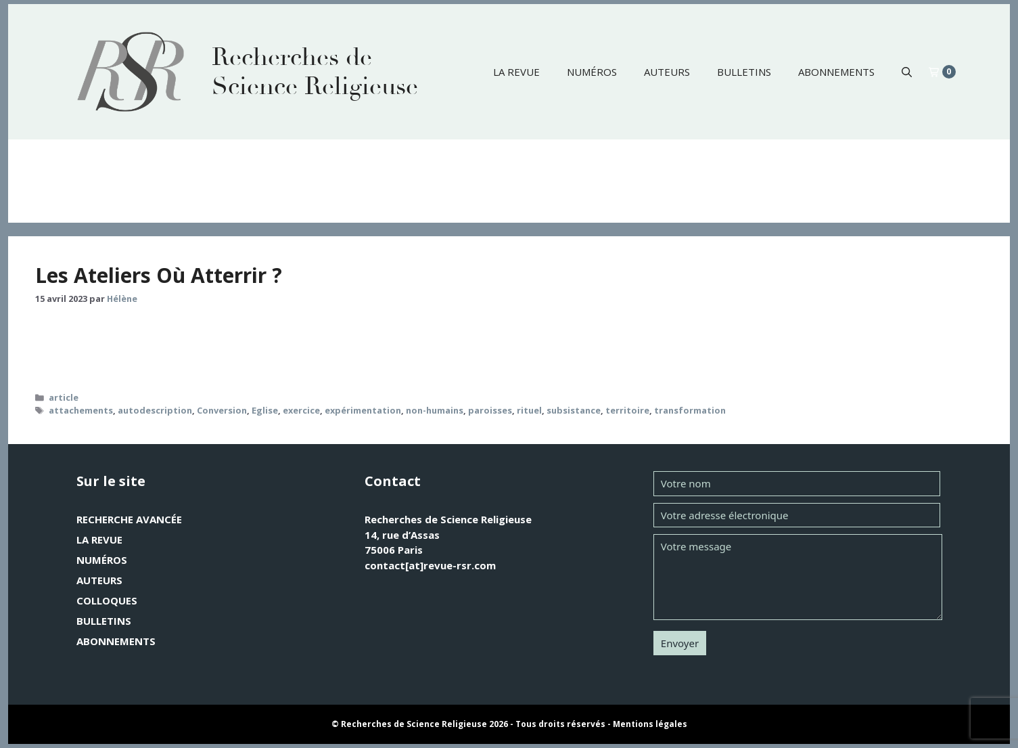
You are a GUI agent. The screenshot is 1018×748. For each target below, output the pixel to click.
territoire (627, 410)
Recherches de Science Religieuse (315, 72)
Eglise (265, 410)
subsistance (574, 410)
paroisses (490, 410)
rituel (529, 410)
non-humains (434, 410)
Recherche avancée (129, 519)
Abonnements (836, 72)
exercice (301, 410)
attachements (81, 410)
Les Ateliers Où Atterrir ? (158, 275)
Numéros (592, 72)
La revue (516, 72)
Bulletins (744, 72)
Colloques (106, 600)
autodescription (155, 410)
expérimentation (363, 410)
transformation (690, 410)
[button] (906, 71)
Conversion (222, 410)
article (63, 397)
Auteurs (667, 72)
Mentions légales (650, 724)
